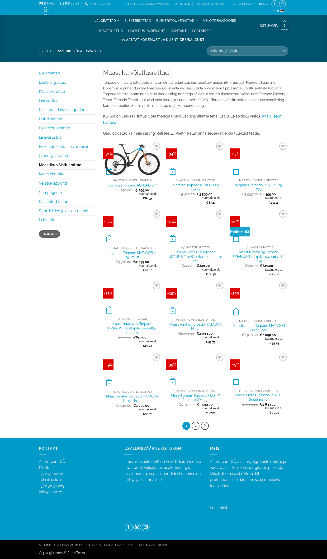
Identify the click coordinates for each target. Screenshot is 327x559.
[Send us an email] (146, 527)
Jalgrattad (107, 20)
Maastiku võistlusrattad (60, 165)
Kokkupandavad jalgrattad (62, 110)
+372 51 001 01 (78, 477)
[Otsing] (45, 11)
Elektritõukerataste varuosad (64, 146)
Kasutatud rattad (53, 201)
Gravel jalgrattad (53, 155)
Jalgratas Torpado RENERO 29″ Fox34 (195, 187)
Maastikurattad (52, 91)
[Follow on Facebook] (274, 3)
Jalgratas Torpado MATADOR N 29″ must (132, 255)
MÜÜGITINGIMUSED (211, 3)
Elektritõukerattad (177, 20)
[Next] (205, 426)
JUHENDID (182, 3)
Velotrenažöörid (219, 21)
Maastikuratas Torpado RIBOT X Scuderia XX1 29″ (195, 397)
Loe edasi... (219, 508)
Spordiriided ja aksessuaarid (63, 211)
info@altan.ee (50, 492)
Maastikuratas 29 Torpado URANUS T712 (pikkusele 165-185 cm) (258, 256)
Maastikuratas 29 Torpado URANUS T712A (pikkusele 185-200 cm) (132, 328)
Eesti (280, 11)
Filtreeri (50, 233)
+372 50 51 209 (51, 486)
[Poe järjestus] (247, 51)
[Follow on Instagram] (282, 3)
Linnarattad (49, 100)
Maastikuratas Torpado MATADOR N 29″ (195, 326)
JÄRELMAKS (243, 3)
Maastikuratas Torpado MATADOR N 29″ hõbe (259, 328)
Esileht (45, 51)
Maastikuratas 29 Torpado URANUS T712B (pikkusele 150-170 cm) (195, 256)
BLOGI (263, 3)
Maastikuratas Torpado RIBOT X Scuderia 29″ (259, 397)
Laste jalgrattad (52, 82)
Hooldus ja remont (147, 31)
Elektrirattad (137, 21)
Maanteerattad (52, 174)
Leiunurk (46, 220)
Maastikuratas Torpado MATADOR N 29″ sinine (132, 398)
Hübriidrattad (50, 119)
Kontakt (179, 31)
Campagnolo (50, 192)
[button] (201, 31)
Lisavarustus (110, 31)
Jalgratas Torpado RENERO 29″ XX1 (258, 187)
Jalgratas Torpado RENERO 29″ (132, 185)
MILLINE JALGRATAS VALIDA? (147, 3)
